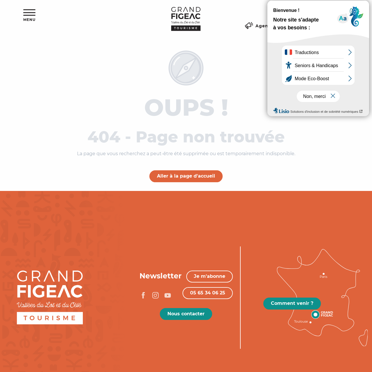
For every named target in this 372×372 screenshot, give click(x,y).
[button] (331, 13)
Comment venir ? (292, 303)
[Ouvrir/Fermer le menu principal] (29, 15)
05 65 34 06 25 (207, 293)
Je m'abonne (209, 276)
